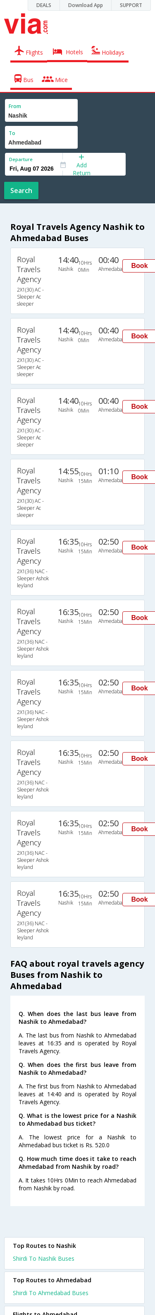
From (15, 106)
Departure (21, 159)
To (12, 133)
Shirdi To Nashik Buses (43, 1258)
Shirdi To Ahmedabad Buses (50, 1293)
